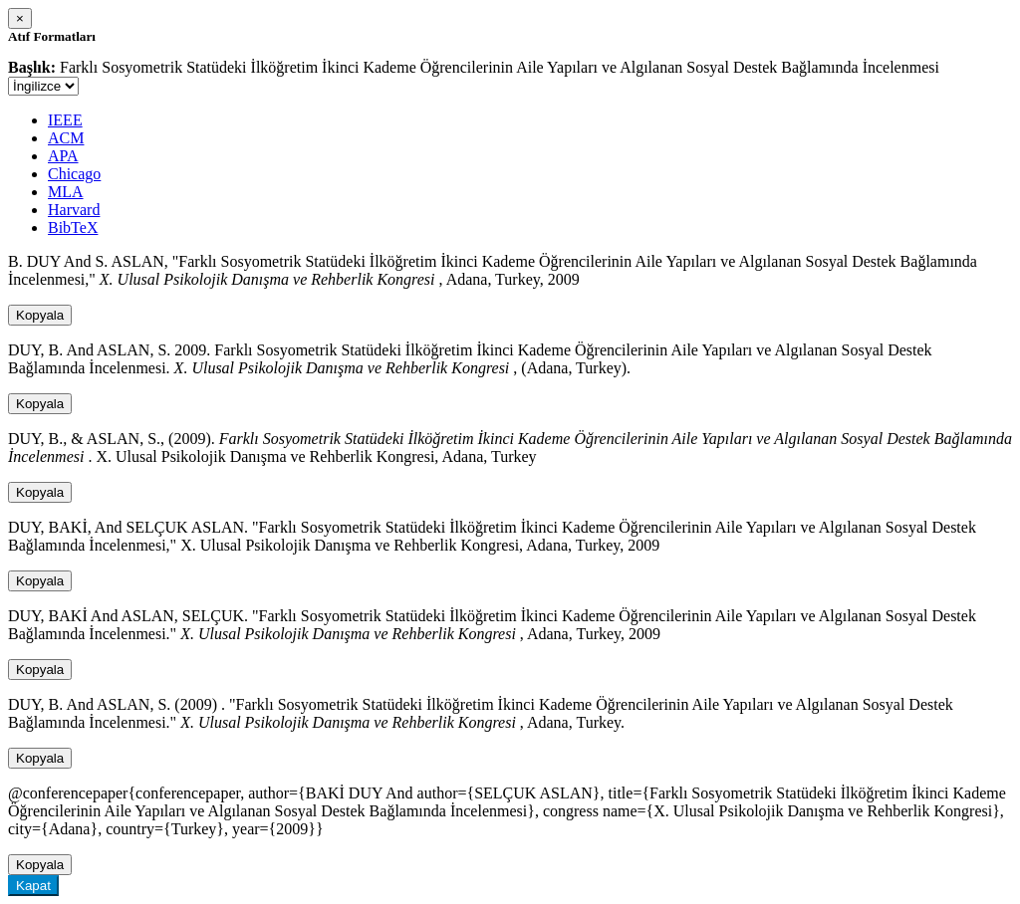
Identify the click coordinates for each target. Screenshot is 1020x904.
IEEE (65, 120)
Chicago (74, 173)
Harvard (74, 209)
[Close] (20, 18)
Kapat (33, 885)
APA (63, 155)
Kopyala (40, 315)
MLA (66, 191)
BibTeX (73, 227)
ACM (66, 137)
